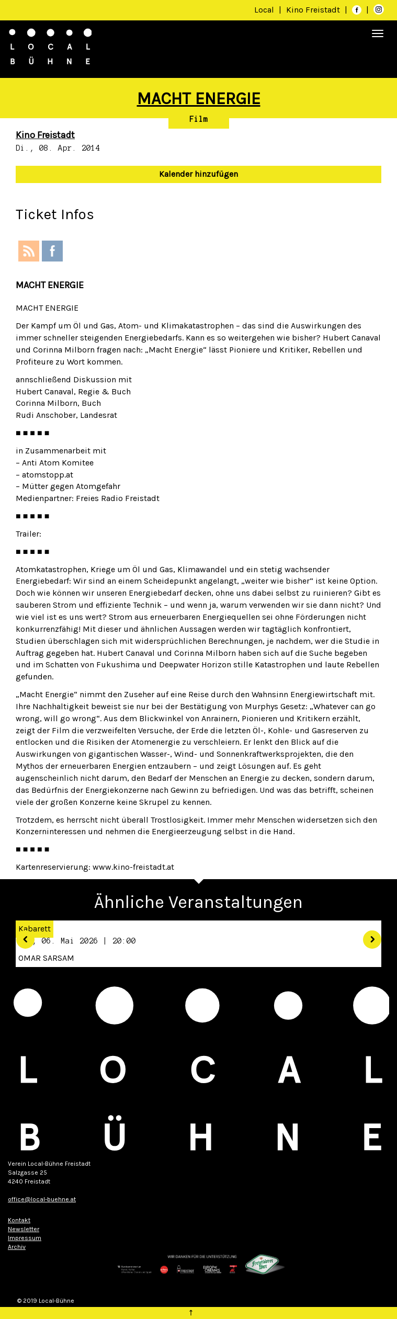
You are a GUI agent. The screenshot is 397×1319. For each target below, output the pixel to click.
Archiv (17, 1246)
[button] (21, 935)
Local (264, 10)
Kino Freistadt (314, 10)
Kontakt (19, 1220)
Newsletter (23, 1229)
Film (198, 119)
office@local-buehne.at (42, 1199)
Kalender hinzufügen (198, 174)
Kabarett (34, 929)
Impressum (24, 1238)
